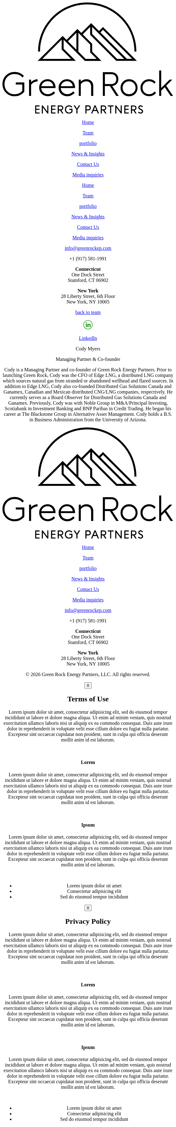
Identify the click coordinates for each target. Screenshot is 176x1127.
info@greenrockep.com (88, 248)
